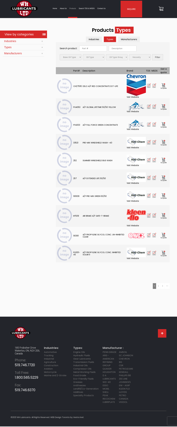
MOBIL (106, 389)
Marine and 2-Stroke (55, 376)
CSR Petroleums (126, 367)
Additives (78, 392)
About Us (62, 9)
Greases (77, 382)
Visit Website (136, 87)
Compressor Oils (82, 369)
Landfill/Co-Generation (86, 389)
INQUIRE (131, 9)
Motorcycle (50, 372)
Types (7, 47)
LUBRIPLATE (109, 402)
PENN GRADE (109, 352)
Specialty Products (83, 396)
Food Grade (79, 376)
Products (72, 9)
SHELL (106, 392)
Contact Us (101, 9)
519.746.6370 (25, 388)
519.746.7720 (25, 363)
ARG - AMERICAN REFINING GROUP (108, 361)
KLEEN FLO (124, 389)
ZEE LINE (123, 379)
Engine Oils (79, 352)
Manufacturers (13, 53)
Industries (10, 41)
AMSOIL (123, 352)
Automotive (50, 352)
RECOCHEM (109, 399)
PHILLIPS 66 (125, 376)
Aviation (48, 369)
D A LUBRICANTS (109, 377)
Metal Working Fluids (84, 372)
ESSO (105, 386)
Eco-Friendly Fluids (83, 379)
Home (54, 9)
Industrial (49, 359)
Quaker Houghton (109, 371)
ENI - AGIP (124, 386)
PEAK (105, 396)
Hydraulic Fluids (81, 356)
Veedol (123, 402)
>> (167, 286)
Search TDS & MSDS (86, 9)
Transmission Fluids (83, 362)
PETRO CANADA (123, 397)
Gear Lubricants (82, 359)
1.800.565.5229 (26, 375)
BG (120, 362)
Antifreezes (79, 386)
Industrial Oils (80, 366)
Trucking (48, 356)
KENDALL (123, 372)
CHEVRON (124, 359)
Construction (51, 366)
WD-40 (107, 382)
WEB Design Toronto (60, 417)
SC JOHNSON (126, 356)
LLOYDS (123, 392)
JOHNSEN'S (125, 382)
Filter (157, 57)
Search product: (69, 49)
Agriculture (50, 362)
